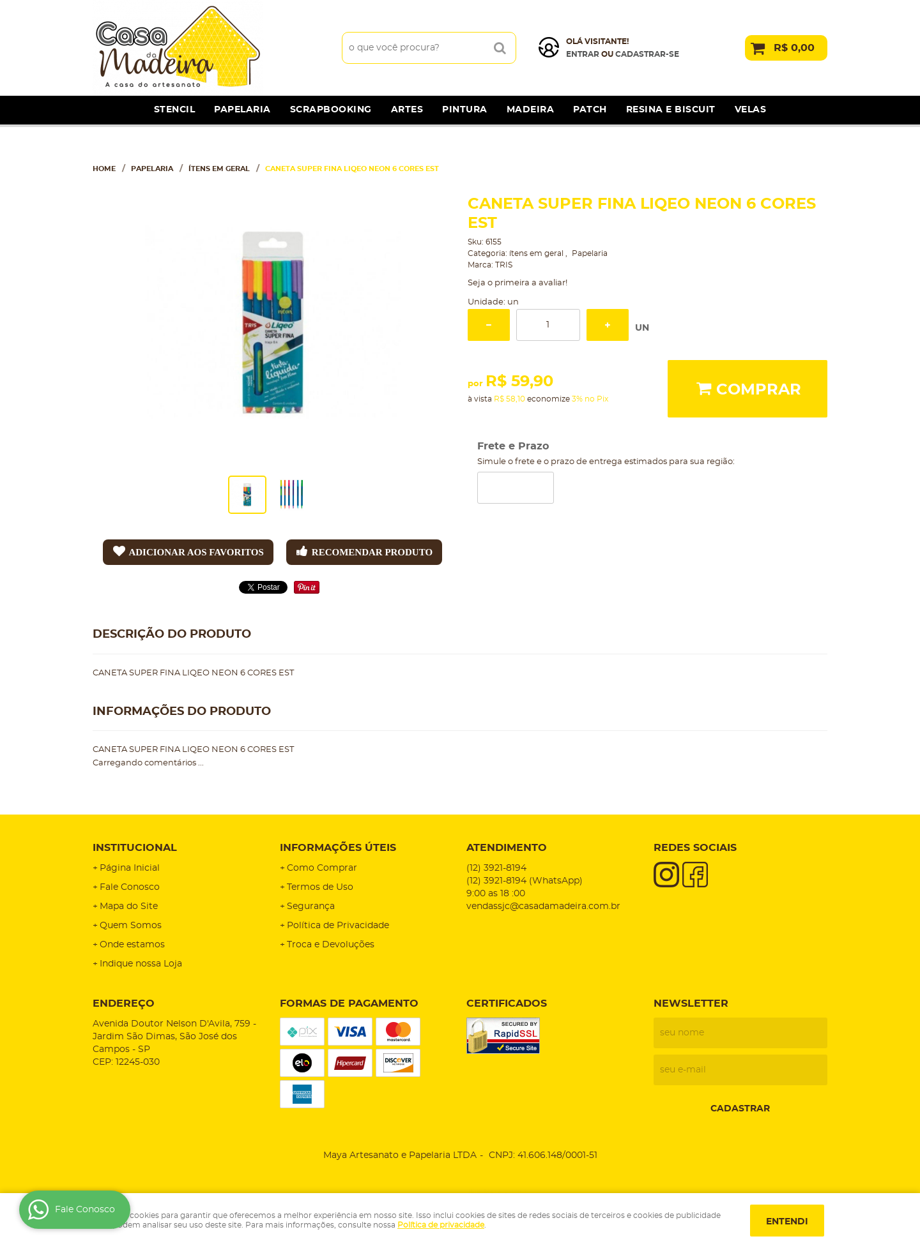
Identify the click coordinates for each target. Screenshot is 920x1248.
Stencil (174, 109)
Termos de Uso (320, 887)
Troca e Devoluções (330, 944)
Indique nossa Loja (141, 963)
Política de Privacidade (338, 925)
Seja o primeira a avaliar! (517, 283)
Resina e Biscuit (671, 109)
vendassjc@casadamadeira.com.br (543, 906)
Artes (407, 109)
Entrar (582, 54)
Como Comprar (322, 868)
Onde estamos (132, 944)
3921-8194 (496, 868)
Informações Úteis (338, 848)
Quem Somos (131, 925)
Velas (751, 109)
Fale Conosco (130, 887)
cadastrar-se (647, 54)
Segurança (311, 906)
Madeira (531, 109)
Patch (590, 109)
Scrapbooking (331, 109)
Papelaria (242, 109)
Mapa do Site (129, 906)
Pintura (464, 109)
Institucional (135, 848)
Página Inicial (130, 868)
